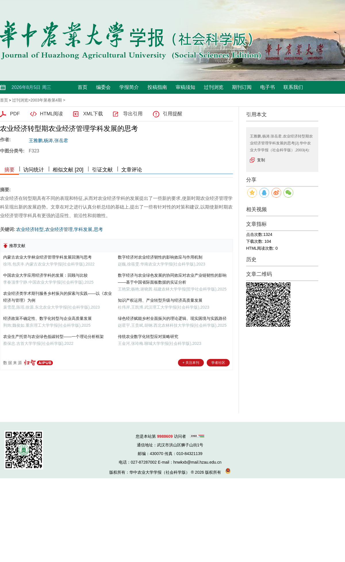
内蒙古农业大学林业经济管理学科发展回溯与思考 (47, 257)
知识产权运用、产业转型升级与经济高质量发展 (160, 300)
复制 (261, 160)
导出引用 (133, 113)
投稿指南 (157, 87)
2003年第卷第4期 (46, 100)
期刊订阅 (242, 87)
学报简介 (129, 87)
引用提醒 (172, 113)
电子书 (267, 87)
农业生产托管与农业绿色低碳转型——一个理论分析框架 (53, 336)
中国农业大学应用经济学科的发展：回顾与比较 (45, 275)
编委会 (103, 87)
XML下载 (93, 113)
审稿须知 (185, 87)
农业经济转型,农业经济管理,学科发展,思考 (59, 229)
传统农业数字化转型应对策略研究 (148, 336)
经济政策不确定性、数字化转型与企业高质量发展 (47, 318)
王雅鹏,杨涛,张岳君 (48, 140)
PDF (15, 113)
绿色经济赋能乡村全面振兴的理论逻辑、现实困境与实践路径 (172, 318)
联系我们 (293, 87)
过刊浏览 (213, 87)
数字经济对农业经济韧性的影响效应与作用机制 (160, 257)
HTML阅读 (51, 113)
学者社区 (218, 363)
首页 (82, 87)
